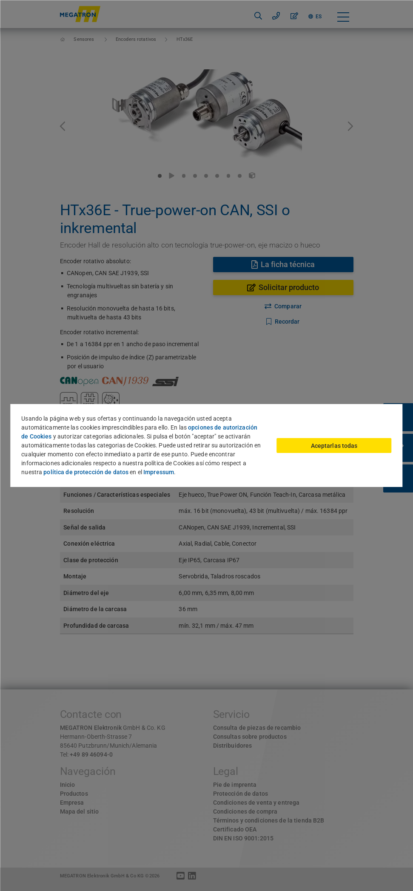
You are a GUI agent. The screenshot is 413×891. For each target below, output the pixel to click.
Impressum (158, 472)
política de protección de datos (85, 472)
